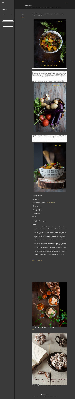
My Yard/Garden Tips (52, 7)
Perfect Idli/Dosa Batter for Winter (44, 327)
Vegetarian (23, 18)
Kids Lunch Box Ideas (37, 7)
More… (59, 7)
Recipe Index (45, 7)
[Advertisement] (49, 271)
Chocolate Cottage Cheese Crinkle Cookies (46, 386)
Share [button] (22, 12)
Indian (22, 16)
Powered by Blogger (45, 394)
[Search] (66, 3)
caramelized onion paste (51, 202)
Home (26, 7)
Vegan (22, 17)
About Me (30, 7)
